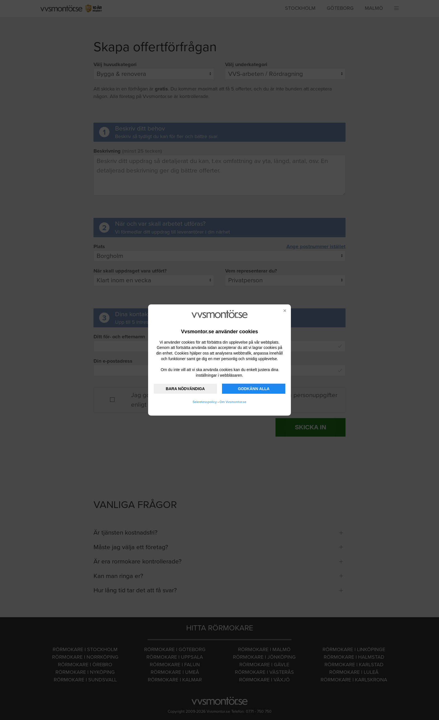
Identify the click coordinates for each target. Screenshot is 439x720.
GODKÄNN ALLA (254, 388)
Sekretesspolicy (205, 402)
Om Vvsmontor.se (233, 402)
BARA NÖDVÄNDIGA (185, 388)
